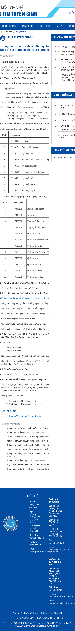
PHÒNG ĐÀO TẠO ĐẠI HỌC (34, 505)
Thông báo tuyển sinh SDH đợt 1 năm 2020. (26, 432)
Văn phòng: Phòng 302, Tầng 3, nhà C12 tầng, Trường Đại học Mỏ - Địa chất (55, 576)
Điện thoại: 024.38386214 (36, 536)
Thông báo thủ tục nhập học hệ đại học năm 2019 (29, 445)
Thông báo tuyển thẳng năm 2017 (22, 460)
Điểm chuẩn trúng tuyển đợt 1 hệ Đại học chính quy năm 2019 (34, 449)
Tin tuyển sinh (20, 32)
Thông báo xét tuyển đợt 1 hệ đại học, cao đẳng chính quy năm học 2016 (39, 469)
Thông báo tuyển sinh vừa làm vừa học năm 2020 (29, 428)
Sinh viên (8, 32)
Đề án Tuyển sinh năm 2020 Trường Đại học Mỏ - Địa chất (32, 437)
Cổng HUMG (9, 26)
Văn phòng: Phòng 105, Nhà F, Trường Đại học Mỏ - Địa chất (55, 511)
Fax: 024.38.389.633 (56, 541)
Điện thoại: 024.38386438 (55, 588)
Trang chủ (26, 26)
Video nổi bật (63, 95)
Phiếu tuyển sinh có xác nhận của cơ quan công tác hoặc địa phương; (31, 298)
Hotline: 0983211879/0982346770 (61, 595)
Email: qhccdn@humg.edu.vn (59, 548)
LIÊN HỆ (32, 496)
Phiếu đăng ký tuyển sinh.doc (23, 416)
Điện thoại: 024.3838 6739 (54, 522)
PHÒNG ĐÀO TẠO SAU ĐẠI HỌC (55, 562)
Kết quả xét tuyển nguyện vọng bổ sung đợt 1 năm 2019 (32, 441)
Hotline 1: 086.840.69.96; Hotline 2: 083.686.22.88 (56, 532)
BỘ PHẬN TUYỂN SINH (55, 500)
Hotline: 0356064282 (35, 543)
